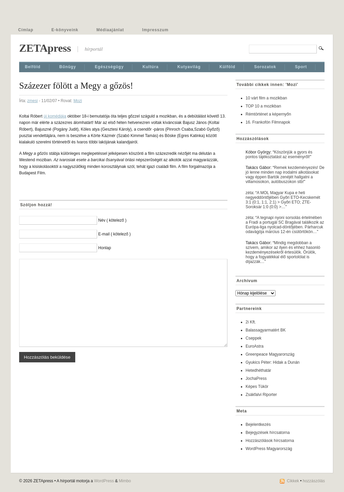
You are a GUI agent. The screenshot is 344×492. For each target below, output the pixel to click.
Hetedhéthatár (258, 370)
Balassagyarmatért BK (266, 330)
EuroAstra (254, 346)
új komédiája (55, 116)
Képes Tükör (257, 386)
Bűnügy (67, 66)
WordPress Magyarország (269, 448)
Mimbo (125, 481)
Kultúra (150, 66)
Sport (301, 66)
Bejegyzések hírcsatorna (268, 432)
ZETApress (45, 48)
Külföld (227, 66)
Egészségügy (109, 66)
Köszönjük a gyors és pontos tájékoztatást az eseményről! (279, 154)
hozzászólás (314, 481)
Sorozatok (265, 66)
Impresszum (155, 30)
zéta (249, 192)
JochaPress (256, 378)
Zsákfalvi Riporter (261, 394)
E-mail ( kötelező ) (114, 234)
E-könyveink (64, 30)
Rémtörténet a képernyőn (268, 114)
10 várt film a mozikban (266, 98)
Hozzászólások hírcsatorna (270, 440)
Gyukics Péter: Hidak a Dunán (273, 362)
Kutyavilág (189, 66)
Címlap (25, 30)
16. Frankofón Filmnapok (268, 122)
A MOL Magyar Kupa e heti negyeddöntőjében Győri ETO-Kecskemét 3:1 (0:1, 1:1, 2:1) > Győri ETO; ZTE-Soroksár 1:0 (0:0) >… (283, 199)
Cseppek (253, 338)
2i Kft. (251, 322)
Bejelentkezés (258, 424)
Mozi (78, 100)
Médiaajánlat (110, 30)
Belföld (33, 66)
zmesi (32, 100)
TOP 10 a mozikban (263, 106)
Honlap (104, 247)
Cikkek (293, 481)
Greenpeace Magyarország (270, 354)
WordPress (104, 481)
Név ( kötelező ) (112, 220)
